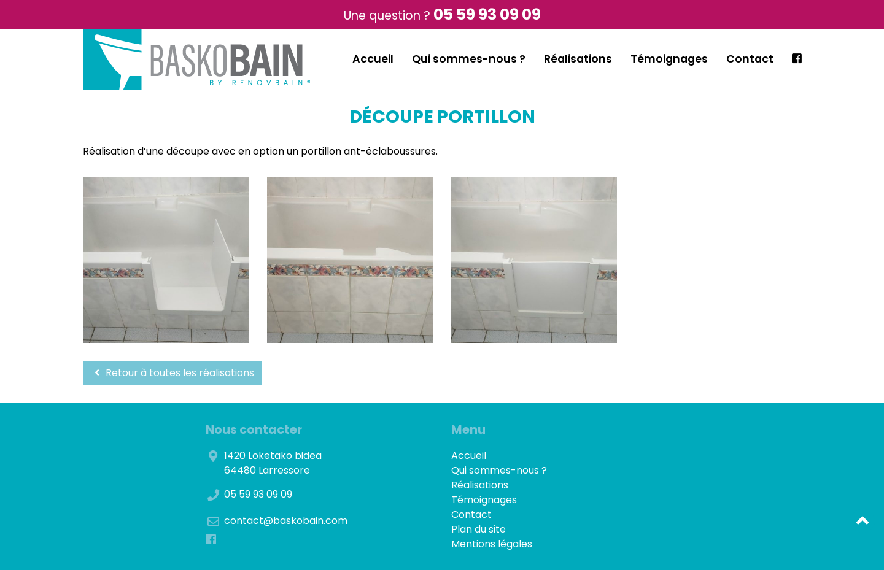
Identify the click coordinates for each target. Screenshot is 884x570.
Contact (750, 59)
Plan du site (478, 529)
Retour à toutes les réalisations (172, 373)
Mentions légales (491, 544)
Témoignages (669, 59)
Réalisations (578, 59)
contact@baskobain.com (285, 521)
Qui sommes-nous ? (468, 59)
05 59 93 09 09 (487, 14)
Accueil (373, 59)
